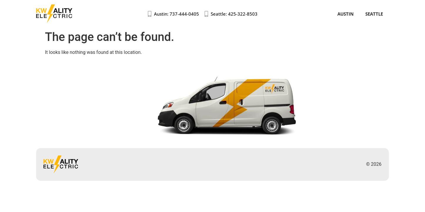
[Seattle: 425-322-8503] (206, 14)
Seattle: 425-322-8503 (234, 14)
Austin (345, 14)
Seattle (374, 14)
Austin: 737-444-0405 (176, 14)
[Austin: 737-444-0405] (150, 14)
